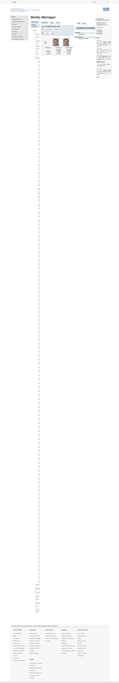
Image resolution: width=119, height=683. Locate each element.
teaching (37, 589)
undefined (38, 605)
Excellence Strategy (35, 638)
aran (39, 68)
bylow (39, 95)
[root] (35, 30)
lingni (39, 293)
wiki (37, 608)
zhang (39, 561)
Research (32, 630)
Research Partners (34, 643)
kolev (39, 262)
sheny (39, 421)
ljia (39, 297)
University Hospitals (18, 648)
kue (39, 270)
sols (39, 429)
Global (31, 659)
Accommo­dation (81, 636)
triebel (39, 476)
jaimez (40, 231)
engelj (39, 169)
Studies (64, 630)
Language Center (34, 675)
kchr (39, 235)
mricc (39, 340)
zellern (40, 553)
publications (38, 575)
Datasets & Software (17, 36)
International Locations (35, 663)
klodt (39, 255)
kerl (39, 243)
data (38, 36)
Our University (17, 633)
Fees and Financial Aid (67, 646)
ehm (39, 154)
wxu (39, 534)
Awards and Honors (18, 646)
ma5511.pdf (48, 47)
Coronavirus (16, 638)
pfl (38, 363)
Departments (17, 643)
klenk (39, 251)
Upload (52, 22)
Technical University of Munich (18, 11)
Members (14, 24)
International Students (67, 638)
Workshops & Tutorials (18, 39)
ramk (39, 375)
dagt (39, 127)
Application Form (16, 19)
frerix (39, 177)
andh (39, 64)
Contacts (47, 641)
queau (40, 371)
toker (39, 468)
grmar (39, 200)
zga (39, 557)
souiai (39, 437)
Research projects (34, 641)
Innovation (49, 630)
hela (39, 220)
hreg (39, 227)
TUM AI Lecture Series (18, 21)
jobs (38, 53)
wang (39, 499)
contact (37, 34)
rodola (40, 383)
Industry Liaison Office (51, 638)
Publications (15, 29)
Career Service (81, 648)
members (37, 57)
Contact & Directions (19, 660)
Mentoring (80, 650)
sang (39, 390)
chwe (39, 111)
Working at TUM (17, 653)
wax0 (39, 507)
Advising (63, 641)
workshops (38, 612)
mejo (39, 328)
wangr (39, 503)
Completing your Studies (68, 650)
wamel (40, 495)
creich (39, 115)
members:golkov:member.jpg (87, 27)
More (98, 73)
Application (64, 643)
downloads (38, 40)
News (14, 636)
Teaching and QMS (18, 650)
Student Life (80, 633)
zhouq (39, 569)
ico (37, 50)
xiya (39, 538)
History (84, 23)
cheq (39, 99)
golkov (40, 196)
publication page (100, 44)
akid (39, 60)
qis (39, 367)
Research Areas (16, 26)
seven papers (104, 54)
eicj (37, 43)
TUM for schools (82, 653)
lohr (39, 305)
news (38, 571)
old (39, 355)
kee (39, 239)
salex (39, 386)
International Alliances (35, 673)
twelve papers (104, 41)
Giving (15, 655)
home (38, 48)
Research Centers (34, 636)
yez (39, 549)
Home (13, 16)
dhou (39, 142)
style (38, 585)
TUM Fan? (16, 658)
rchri (39, 379)
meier (39, 320)
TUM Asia (32, 665)
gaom (39, 181)
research (37, 579)
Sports (79, 638)
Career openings (34, 653)
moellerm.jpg (69, 47)
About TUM (17, 630)
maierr (40, 309)
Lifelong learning (66, 633)
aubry (39, 72)
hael (39, 208)
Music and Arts (81, 641)
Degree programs (66, 636)
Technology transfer (51, 636)
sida (39, 425)
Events (79, 643)
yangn (39, 542)
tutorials (37, 601)
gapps (38, 45)
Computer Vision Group (17, 8)
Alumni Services (81, 646)
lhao (39, 289)
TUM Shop (80, 655)
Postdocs (32, 650)
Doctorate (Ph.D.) (34, 648)
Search (57, 22)
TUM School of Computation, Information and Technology (25, 10)
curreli (39, 123)
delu (39, 130)
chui (39, 107)
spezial (37, 583)
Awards (14, 34)
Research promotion (35, 646)
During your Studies (67, 648)
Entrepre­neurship (50, 633)
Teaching (14, 31)
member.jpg (58, 47)
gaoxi (39, 185)
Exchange (32, 670)
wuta (39, 530)
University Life (82, 630)
